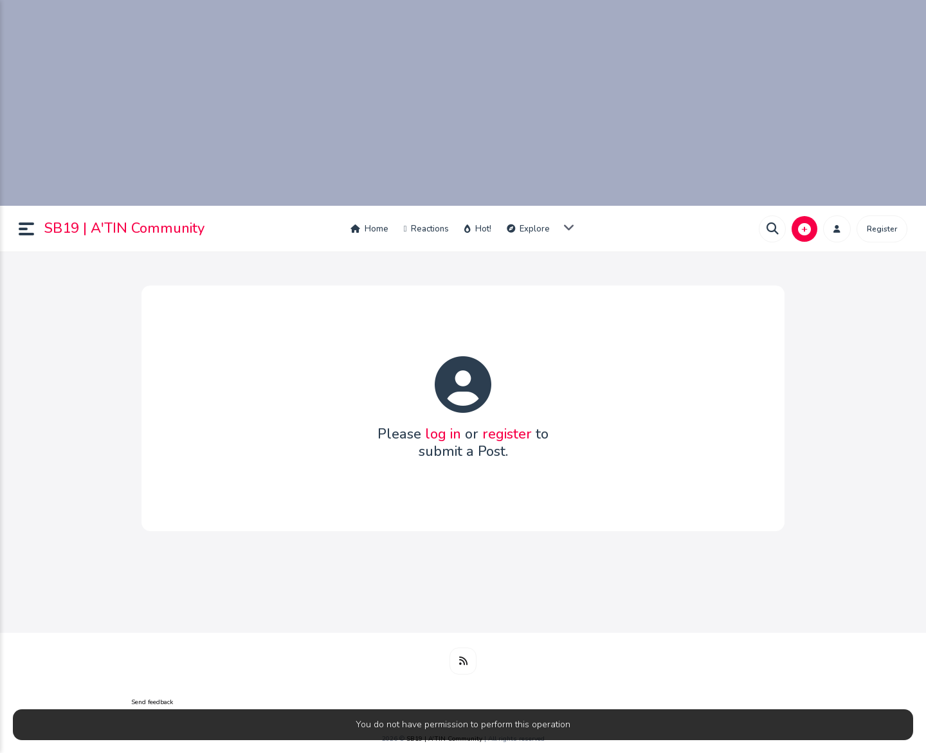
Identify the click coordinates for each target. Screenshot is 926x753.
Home (369, 229)
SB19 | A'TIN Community (124, 228)
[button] (31, 229)
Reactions (426, 229)
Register (882, 229)
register (507, 434)
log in (443, 434)
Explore (528, 229)
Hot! (477, 229)
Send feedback (152, 702)
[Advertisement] (463, 103)
